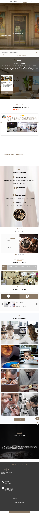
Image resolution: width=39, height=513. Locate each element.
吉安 (3, 68)
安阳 (26, 68)
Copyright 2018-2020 (22, 498)
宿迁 (7, 65)
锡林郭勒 (2, 65)
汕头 (31, 65)
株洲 (35, 68)
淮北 (22, 69)
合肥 (17, 68)
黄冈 (24, 68)
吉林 (19, 69)
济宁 (1, 68)
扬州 (37, 65)
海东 (11, 65)
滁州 (25, 65)
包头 (28, 68)
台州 (10, 69)
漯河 (15, 68)
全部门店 (6, 92)
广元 (14, 69)
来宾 (18, 65)
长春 (9, 65)
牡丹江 (24, 69)
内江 (21, 68)
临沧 (10, 68)
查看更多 (19, 419)
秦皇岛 (6, 68)
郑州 (33, 68)
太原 (5, 65)
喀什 (12, 69)
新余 (29, 69)
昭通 (27, 65)
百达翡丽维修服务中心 (15, 1)
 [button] (37, 122)
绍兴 (8, 68)
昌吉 (37, 68)
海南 (27, 69)
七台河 (8, 69)
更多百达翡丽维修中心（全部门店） (6, 82)
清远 (16, 65)
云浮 (20, 65)
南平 (29, 65)
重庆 (19, 68)
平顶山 (23, 65)
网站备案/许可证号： (19, 501)
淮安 (13, 65)
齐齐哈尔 (34, 65)
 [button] (1, 122)
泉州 (31, 69)
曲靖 (13, 68)
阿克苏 (17, 69)
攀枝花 (31, 68)
